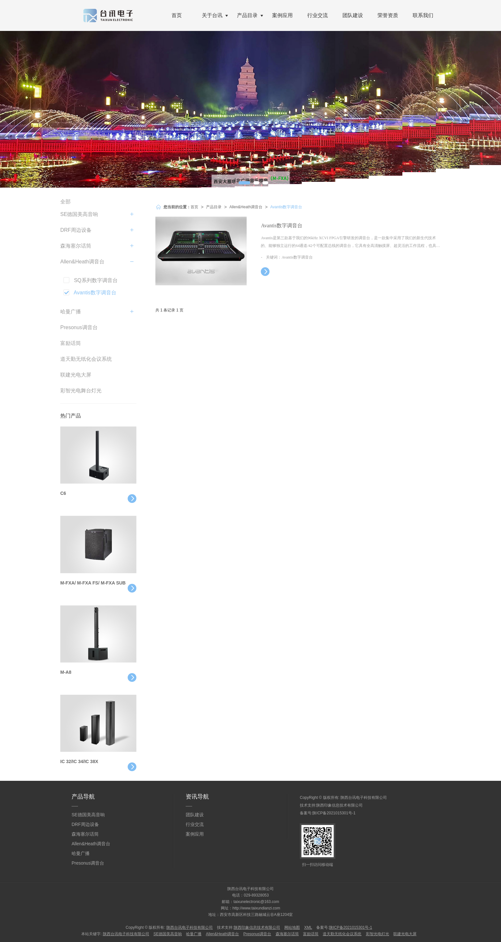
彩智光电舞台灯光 (81, 390)
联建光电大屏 (75, 375)
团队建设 (352, 15)
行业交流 (317, 15)
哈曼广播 (70, 311)
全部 (65, 201)
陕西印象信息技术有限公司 (339, 805)
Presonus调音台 (79, 327)
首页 (177, 15)
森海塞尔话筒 (75, 246)
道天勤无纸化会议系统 (86, 359)
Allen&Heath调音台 (245, 207)
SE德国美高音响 (79, 214)
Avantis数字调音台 (286, 207)
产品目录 (247, 15)
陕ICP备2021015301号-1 (333, 813)
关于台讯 (212, 15)
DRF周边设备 (76, 230)
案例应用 (282, 15)
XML (308, 927)
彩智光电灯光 (377, 934)
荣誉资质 (388, 15)
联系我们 (423, 15)
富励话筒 (70, 343)
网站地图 (292, 927)
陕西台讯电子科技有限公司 (363, 797)
